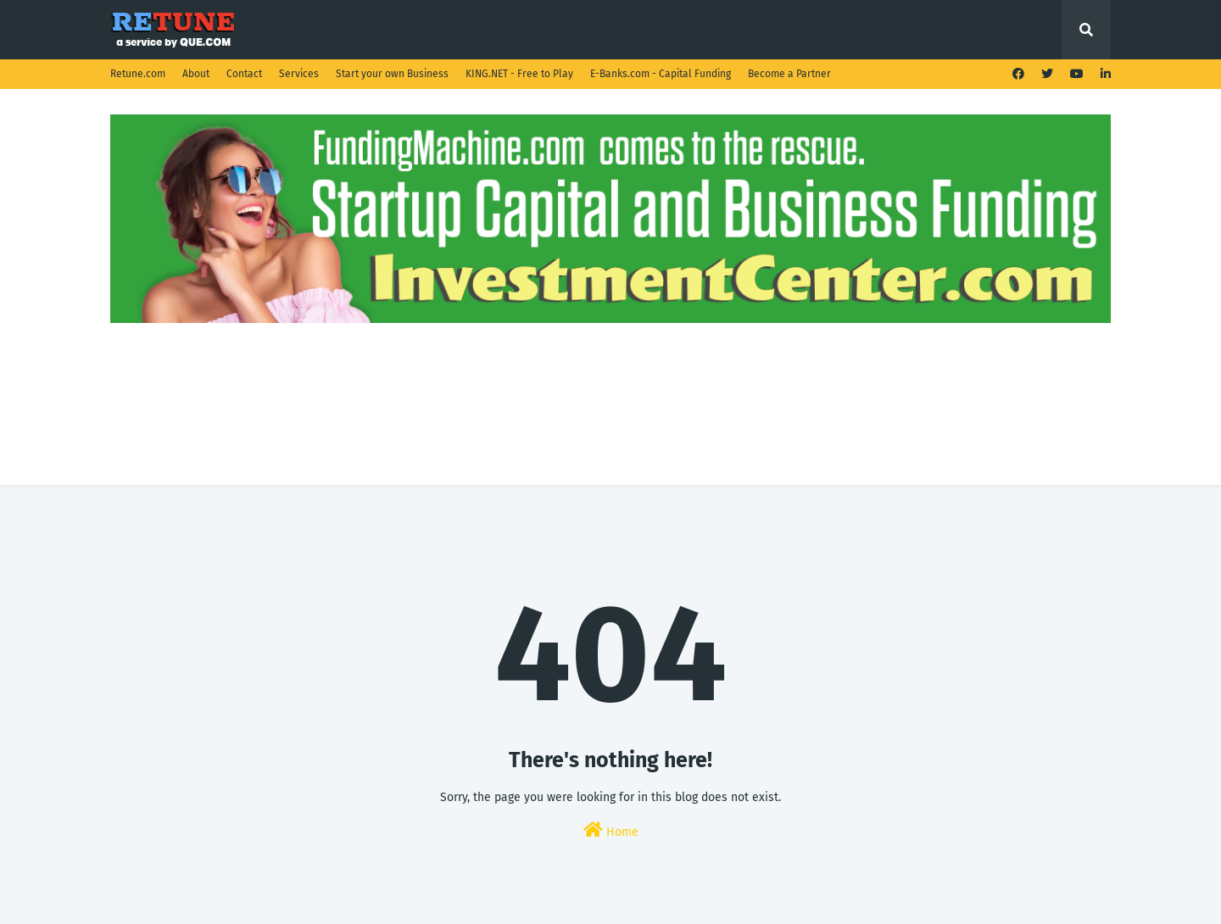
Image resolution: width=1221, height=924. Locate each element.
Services (299, 74)
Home (610, 830)
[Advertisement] (610, 366)
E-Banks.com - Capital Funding (660, 74)
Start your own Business (392, 74)
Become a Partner (789, 74)
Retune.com (137, 74)
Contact (244, 74)
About (195, 74)
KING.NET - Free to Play (519, 74)
